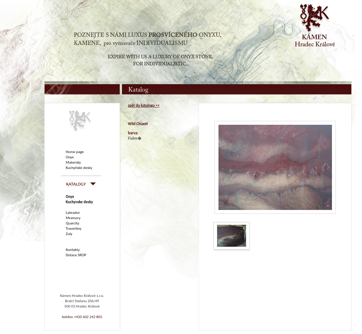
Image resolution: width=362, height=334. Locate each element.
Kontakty (73, 249)
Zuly (69, 234)
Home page (75, 152)
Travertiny (73, 228)
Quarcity (72, 223)
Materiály (73, 162)
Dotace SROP (76, 255)
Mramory (73, 218)
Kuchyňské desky (79, 167)
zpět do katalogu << (143, 105)
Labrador (73, 212)
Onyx (70, 157)
